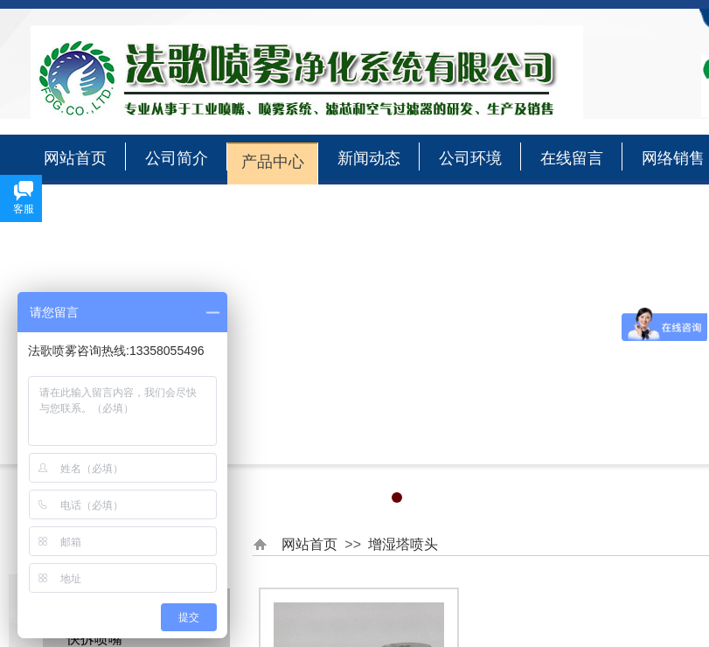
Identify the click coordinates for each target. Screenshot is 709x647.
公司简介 (176, 158)
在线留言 (571, 158)
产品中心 (272, 161)
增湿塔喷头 (403, 544)
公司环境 (470, 158)
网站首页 (75, 158)
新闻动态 (368, 158)
